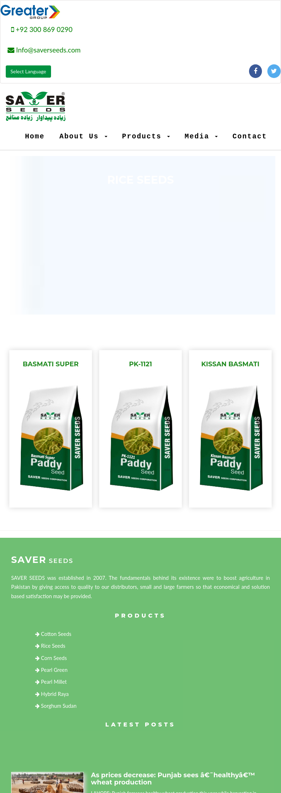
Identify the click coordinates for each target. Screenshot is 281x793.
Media (201, 137)
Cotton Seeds (53, 634)
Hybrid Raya (52, 694)
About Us (83, 137)
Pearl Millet (50, 682)
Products (146, 137)
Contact (249, 137)
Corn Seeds (51, 658)
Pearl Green (51, 670)
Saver (42, 559)
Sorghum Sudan (56, 706)
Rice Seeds (50, 646)
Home (35, 137)
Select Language (28, 71)
